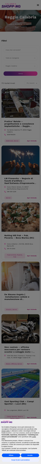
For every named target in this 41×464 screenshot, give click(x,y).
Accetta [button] (30, 455)
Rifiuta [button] (11, 455)
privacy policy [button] (6, 431)
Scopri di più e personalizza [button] (20, 460)
